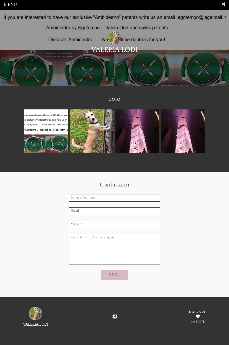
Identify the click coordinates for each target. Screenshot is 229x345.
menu (10, 5)
